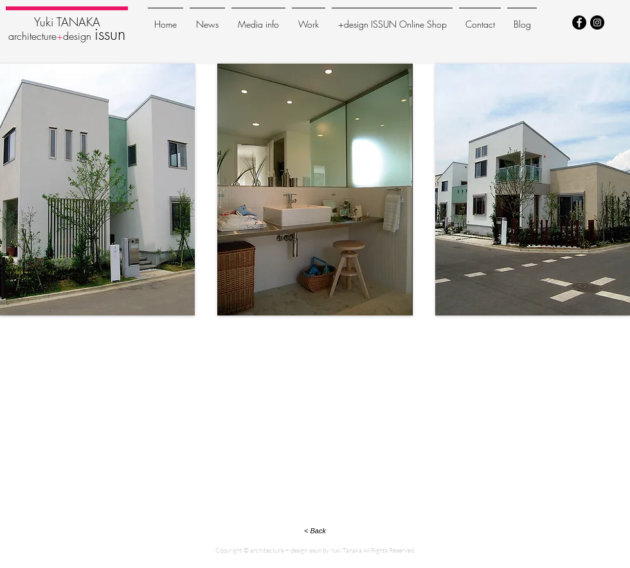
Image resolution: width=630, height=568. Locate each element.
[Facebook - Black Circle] (579, 22)
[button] (97, 189)
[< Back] (315, 531)
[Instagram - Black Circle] (597, 22)
